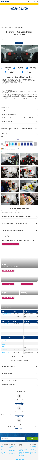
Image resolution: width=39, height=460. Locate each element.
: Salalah (4, 349)
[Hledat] (31, 1)
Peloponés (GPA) (6, 329)
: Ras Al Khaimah (5, 352)
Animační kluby (32, 449)
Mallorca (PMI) (6, 332)
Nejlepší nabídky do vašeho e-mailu (7, 436)
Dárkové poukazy (12, 448)
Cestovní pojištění (12, 450)
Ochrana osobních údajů (13, 451)
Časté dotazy (21, 455)
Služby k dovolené (22, 450)
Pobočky (2, 447)
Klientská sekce (21, 447)
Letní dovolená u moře (33, 446)
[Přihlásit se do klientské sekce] (34, 1)
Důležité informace (22, 453)
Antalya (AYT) (6, 326)
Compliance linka (12, 454)
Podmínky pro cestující (23, 449)
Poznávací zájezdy (33, 454)
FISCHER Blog (3, 452)
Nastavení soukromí (12, 453)
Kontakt (2, 446)
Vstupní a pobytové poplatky (24, 452)
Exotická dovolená (33, 450)
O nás (2, 450)
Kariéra (2, 449)
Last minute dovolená (33, 447)
